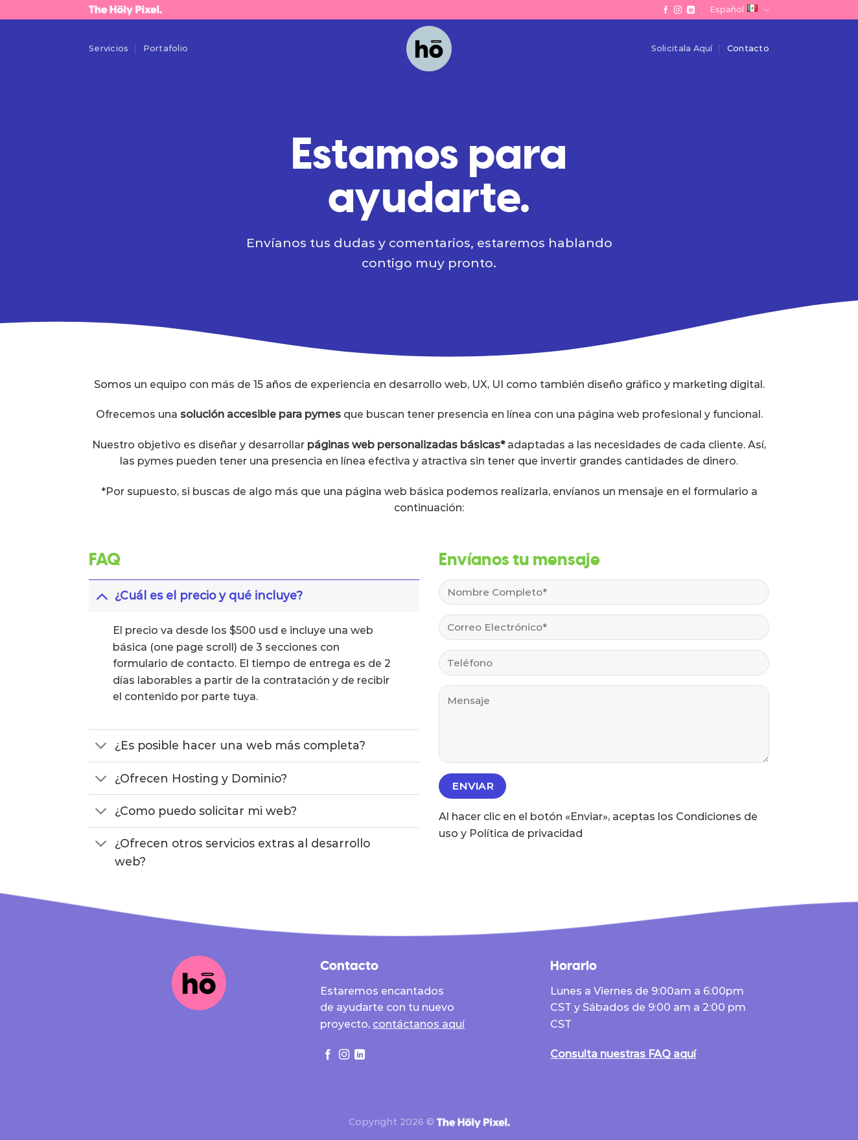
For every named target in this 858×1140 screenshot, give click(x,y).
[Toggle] (101, 595)
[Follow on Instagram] (678, 10)
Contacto (748, 48)
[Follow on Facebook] (665, 10)
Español (739, 10)
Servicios (108, 48)
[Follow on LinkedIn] (691, 10)
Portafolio (166, 48)
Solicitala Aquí (682, 48)
